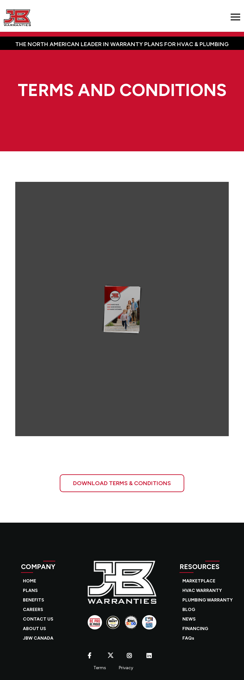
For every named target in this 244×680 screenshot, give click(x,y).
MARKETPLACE (198, 581)
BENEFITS (33, 600)
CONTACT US (38, 619)
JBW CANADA (38, 638)
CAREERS (33, 609)
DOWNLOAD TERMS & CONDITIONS (122, 483)
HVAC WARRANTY (202, 590)
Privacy (126, 667)
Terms (99, 667)
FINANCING (195, 628)
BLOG (188, 609)
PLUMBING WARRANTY (207, 600)
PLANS (30, 590)
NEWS (189, 619)
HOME (29, 581)
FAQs (188, 638)
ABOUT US (34, 628)
